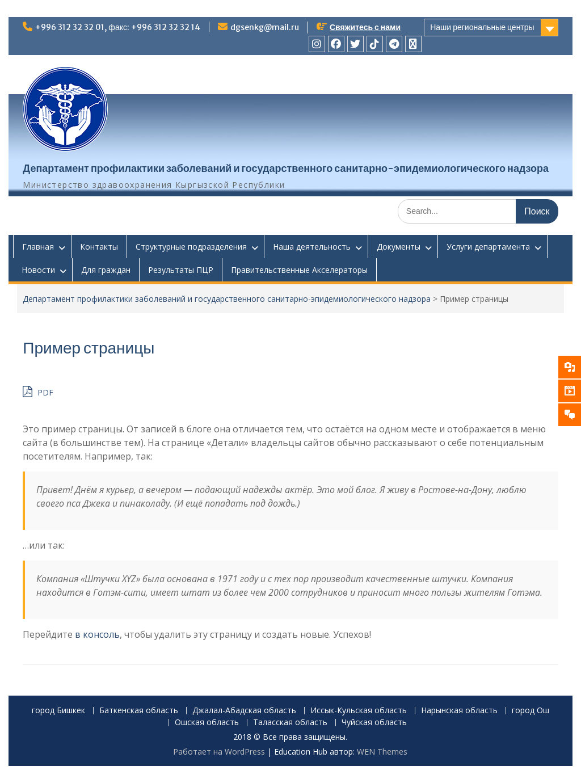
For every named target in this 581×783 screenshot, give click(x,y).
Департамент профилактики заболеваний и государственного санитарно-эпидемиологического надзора (286, 168)
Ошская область (207, 722)
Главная (38, 246)
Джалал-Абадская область (244, 710)
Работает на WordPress (219, 751)
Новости (38, 269)
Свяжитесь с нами (365, 27)
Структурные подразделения (191, 246)
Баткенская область (138, 710)
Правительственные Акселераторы (299, 269)
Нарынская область (459, 710)
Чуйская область (374, 722)
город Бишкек (58, 710)
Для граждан (105, 269)
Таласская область (290, 722)
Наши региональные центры (482, 27)
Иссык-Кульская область (358, 710)
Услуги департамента (488, 246)
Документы (398, 246)
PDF (38, 391)
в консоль (97, 634)
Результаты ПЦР (180, 269)
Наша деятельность (312, 246)
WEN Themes (382, 751)
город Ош (530, 710)
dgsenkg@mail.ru (264, 27)
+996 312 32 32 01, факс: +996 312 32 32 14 (117, 27)
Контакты (99, 246)
